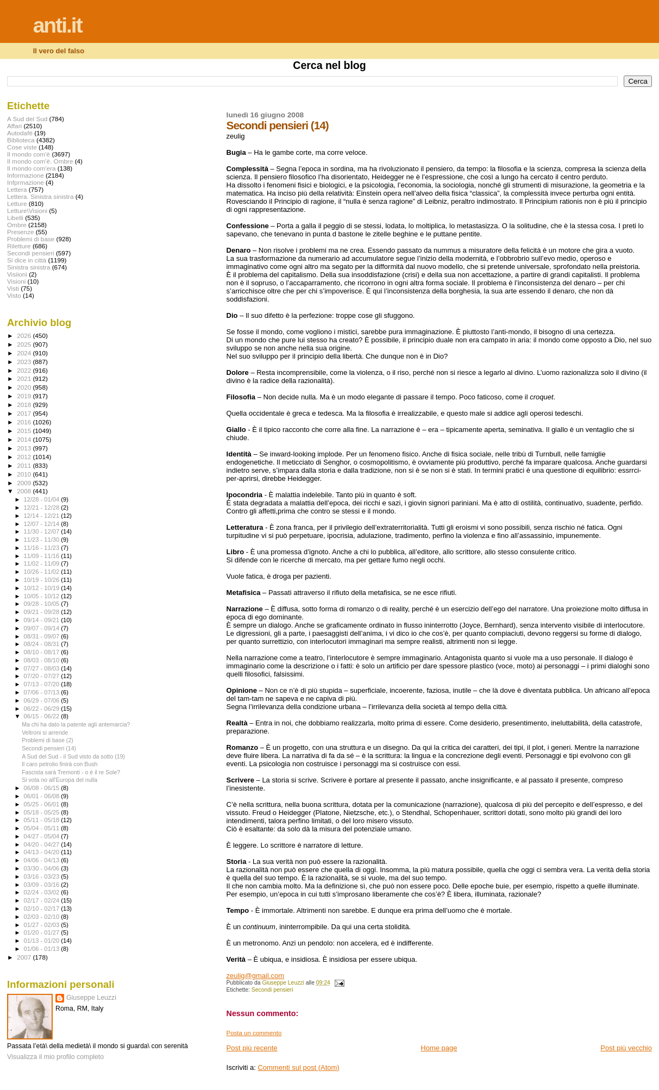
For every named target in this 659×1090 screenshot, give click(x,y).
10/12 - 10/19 (42, 588)
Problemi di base (30, 238)
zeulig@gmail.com (255, 976)
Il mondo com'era (31, 168)
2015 (25, 430)
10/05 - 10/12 (42, 596)
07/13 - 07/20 (42, 684)
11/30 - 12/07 (42, 531)
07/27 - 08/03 (42, 668)
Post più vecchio (626, 1048)
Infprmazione (25, 182)
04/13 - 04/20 (42, 852)
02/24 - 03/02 (42, 892)
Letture (17, 203)
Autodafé (20, 132)
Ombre (17, 224)
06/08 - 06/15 (42, 788)
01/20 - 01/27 (42, 932)
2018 (25, 404)
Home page (438, 1048)
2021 (25, 378)
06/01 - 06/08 (42, 796)
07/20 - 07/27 (42, 676)
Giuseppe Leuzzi (91, 997)
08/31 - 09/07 (42, 636)
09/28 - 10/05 (42, 603)
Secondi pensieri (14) (49, 748)
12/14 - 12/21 (42, 515)
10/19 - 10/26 (42, 580)
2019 (25, 395)
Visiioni (17, 274)
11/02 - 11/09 (42, 563)
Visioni (16, 281)
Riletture (19, 245)
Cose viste (22, 147)
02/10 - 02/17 (42, 908)
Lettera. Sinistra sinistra (40, 196)
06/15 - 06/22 (42, 716)
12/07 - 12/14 (42, 524)
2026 (25, 335)
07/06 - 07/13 (42, 692)
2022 (25, 370)
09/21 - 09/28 (42, 612)
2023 (25, 361)
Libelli (15, 217)
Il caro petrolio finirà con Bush (59, 764)
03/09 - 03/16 (42, 884)
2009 (25, 482)
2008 (25, 490)
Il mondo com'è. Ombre (40, 161)
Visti (13, 288)
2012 (25, 456)
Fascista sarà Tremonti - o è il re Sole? (71, 772)
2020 (25, 387)
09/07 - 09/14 (42, 628)
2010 (25, 474)
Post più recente (252, 1048)
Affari (14, 125)
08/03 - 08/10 (42, 660)
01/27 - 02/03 (42, 925)
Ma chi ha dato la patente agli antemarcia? (76, 724)
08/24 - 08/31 (42, 644)
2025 (25, 344)
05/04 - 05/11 (42, 828)
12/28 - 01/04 (42, 499)
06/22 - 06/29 (42, 708)
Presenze (20, 231)
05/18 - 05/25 (42, 812)
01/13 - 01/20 (42, 940)
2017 (25, 413)
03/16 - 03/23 (42, 876)
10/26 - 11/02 (42, 571)
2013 (25, 448)
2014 (25, 439)
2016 (25, 421)
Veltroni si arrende (45, 732)
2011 (25, 465)
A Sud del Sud (27, 118)
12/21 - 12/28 (42, 507)
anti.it (57, 25)
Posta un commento (254, 1033)
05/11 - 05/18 (42, 820)
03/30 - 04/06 (42, 868)
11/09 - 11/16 (42, 556)
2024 (25, 352)
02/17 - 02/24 (42, 900)
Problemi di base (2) (47, 740)
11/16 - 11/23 (42, 547)
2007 (25, 957)
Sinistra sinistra (28, 267)
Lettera (17, 189)
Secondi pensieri (272, 990)
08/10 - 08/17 (42, 652)
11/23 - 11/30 (42, 539)
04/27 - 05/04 (42, 836)
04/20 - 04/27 (42, 844)
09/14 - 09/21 (42, 620)
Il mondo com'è (28, 154)
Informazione (25, 175)
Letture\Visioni (27, 210)
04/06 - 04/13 (42, 860)
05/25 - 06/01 (42, 804)
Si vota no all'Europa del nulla (59, 779)
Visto (14, 295)
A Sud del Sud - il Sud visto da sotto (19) (73, 756)
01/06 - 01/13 (42, 948)
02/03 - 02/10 (42, 916)
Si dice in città (26, 260)
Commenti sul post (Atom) (298, 1067)
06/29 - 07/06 (42, 700)
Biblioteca (21, 139)
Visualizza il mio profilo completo (55, 1057)
